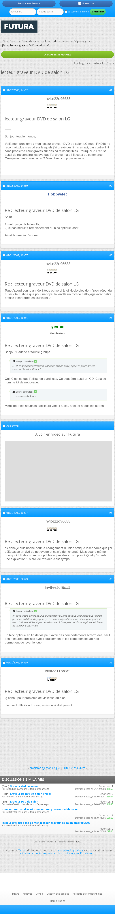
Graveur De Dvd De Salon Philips (31, 794)
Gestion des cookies (57, 893)
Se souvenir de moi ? (77, 11)
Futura (15, 893)
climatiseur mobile (31, 853)
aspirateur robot (53, 853)
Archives (27, 893)
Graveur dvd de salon (24, 786)
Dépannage (80, 41)
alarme (89, 853)
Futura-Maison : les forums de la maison (45, 41)
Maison (22, 850)
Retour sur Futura (29, 3)
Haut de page (57, 900)
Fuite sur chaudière (74, 768)
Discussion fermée (57, 54)
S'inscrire (86, 3)
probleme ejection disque (45, 768)
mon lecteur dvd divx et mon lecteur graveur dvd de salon (40, 809)
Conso (39, 893)
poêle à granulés (74, 853)
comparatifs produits (70, 850)
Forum (13, 41)
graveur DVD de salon (24, 801)
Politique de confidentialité (87, 893)
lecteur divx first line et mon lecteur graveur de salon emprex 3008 (46, 823)
